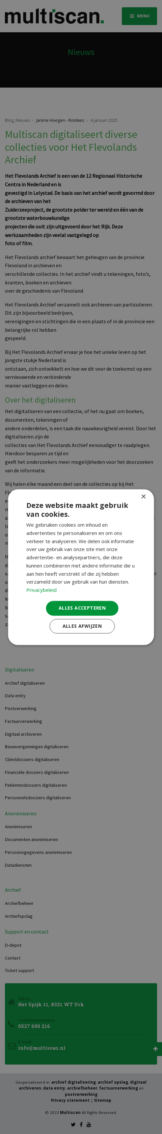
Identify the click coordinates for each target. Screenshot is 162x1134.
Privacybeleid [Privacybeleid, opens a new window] (41, 590)
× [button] (143, 496)
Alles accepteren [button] (82, 608)
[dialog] (81, 567)
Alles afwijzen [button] (82, 626)
